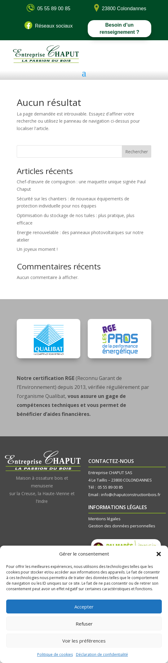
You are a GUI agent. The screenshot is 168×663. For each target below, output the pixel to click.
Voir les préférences (84, 641)
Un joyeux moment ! (37, 249)
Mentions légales (104, 518)
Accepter (84, 607)
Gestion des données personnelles (121, 526)
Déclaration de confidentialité (102, 654)
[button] (159, 554)
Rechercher (136, 152)
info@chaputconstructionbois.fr (131, 494)
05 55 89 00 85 (110, 487)
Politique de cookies (55, 654)
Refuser (84, 624)
